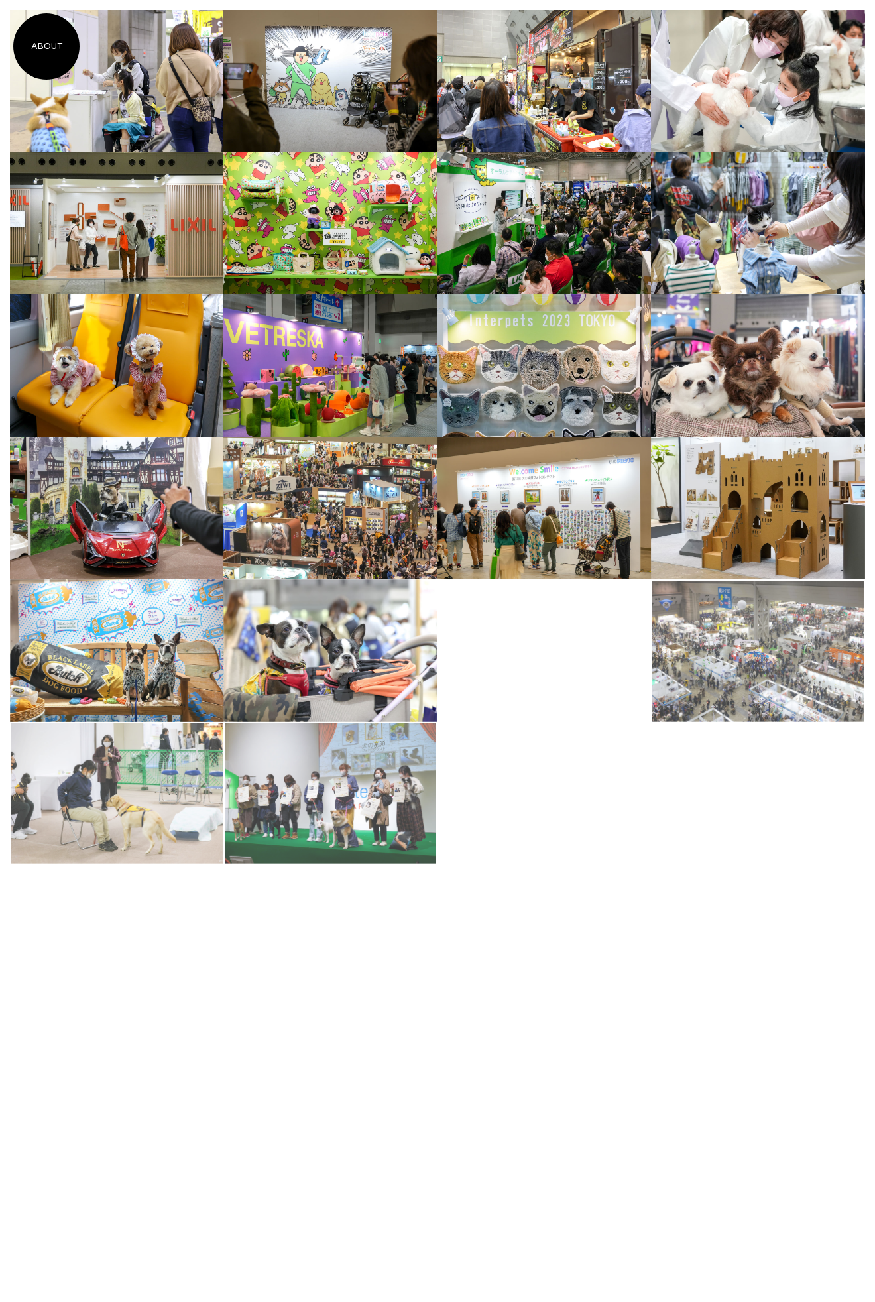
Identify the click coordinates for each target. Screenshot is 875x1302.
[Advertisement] (544, 663)
